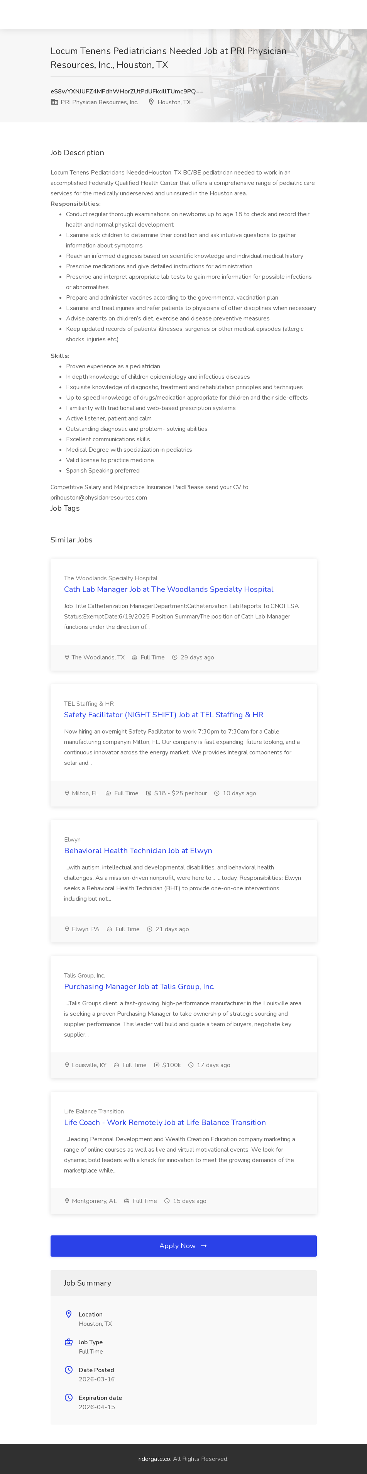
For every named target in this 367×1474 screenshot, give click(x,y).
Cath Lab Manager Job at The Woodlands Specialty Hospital (169, 589)
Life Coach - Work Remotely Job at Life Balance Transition (165, 1122)
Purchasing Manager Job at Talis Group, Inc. (139, 986)
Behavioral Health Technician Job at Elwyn (138, 850)
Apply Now (183, 1245)
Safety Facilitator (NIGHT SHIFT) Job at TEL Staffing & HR (163, 715)
